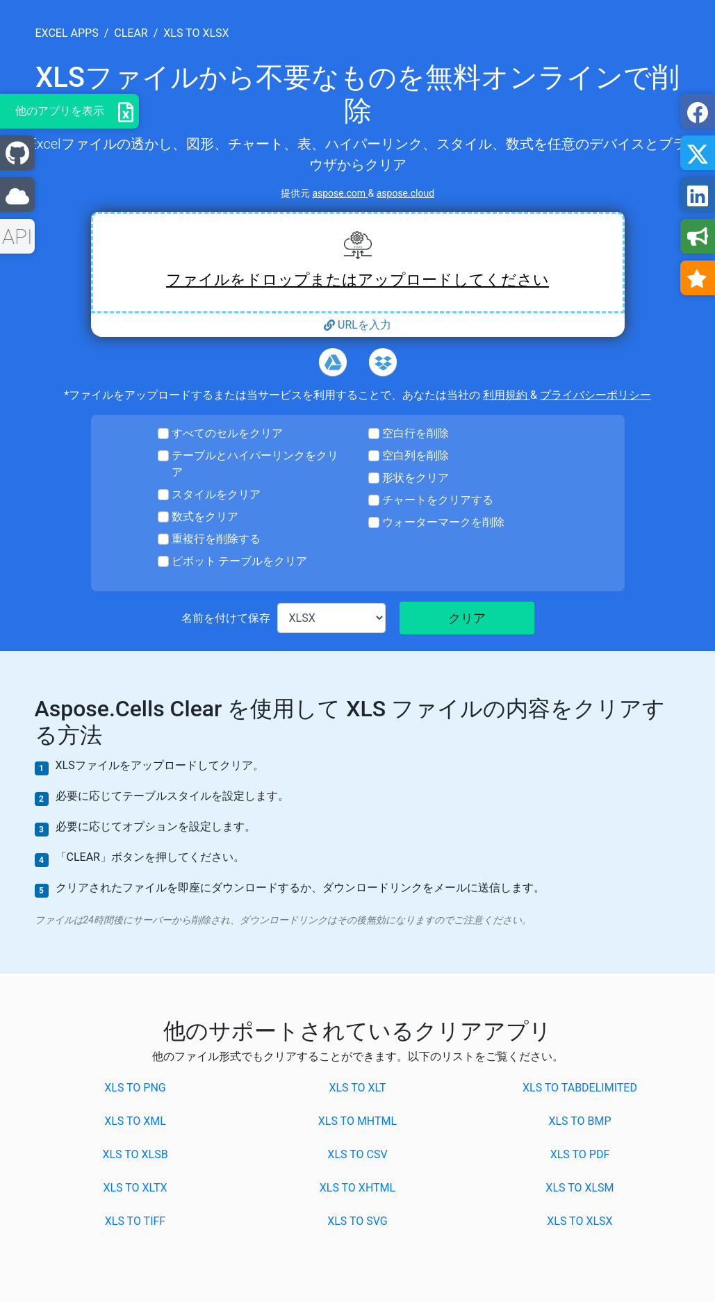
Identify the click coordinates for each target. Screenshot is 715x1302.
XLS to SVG (357, 1221)
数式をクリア (205, 516)
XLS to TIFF (135, 1221)
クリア (467, 618)
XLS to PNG (135, 1087)
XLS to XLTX (135, 1187)
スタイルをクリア (216, 494)
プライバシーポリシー (595, 395)
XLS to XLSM (579, 1187)
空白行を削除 (415, 433)
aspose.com (340, 193)
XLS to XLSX (579, 1221)
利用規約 (506, 395)
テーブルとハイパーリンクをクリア (255, 464)
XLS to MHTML (357, 1121)
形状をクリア (415, 477)
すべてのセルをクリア (227, 433)
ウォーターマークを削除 (443, 522)
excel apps (67, 33)
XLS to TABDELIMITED (580, 1087)
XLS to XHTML (357, 1187)
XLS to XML (135, 1121)
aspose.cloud (405, 193)
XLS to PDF (580, 1154)
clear (130, 33)
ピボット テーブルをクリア (240, 561)
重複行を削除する (216, 538)
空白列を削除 (415, 455)
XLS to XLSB (134, 1154)
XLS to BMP (579, 1121)
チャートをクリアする (437, 499)
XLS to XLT (357, 1087)
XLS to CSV (357, 1154)
